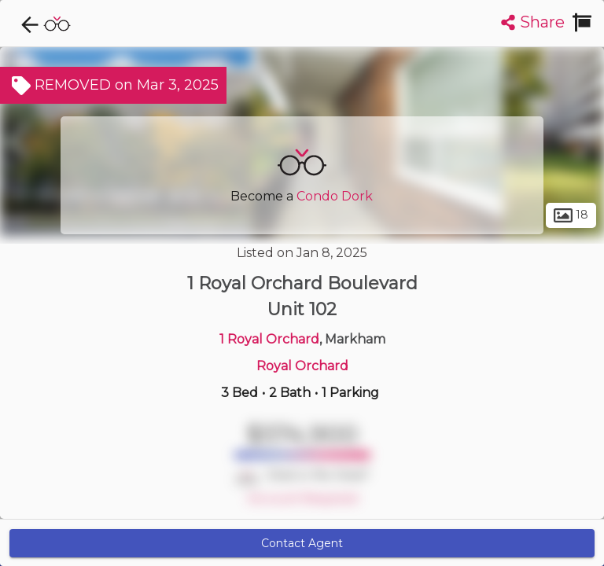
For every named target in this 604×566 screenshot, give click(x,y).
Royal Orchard (302, 365)
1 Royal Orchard (269, 339)
